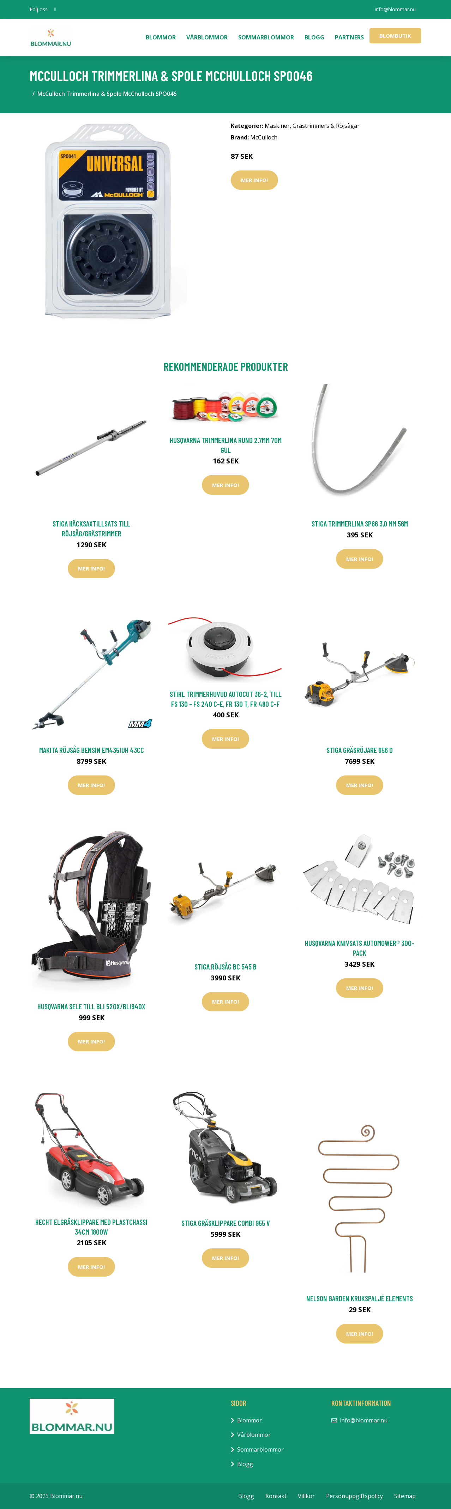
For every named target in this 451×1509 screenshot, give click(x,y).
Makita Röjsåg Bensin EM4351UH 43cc (91, 750)
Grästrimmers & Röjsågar (326, 126)
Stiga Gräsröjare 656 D (359, 750)
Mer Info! (254, 179)
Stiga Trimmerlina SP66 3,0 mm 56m (360, 523)
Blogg (314, 37)
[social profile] (55, 9)
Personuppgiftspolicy (354, 1496)
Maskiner (277, 126)
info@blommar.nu (395, 9)
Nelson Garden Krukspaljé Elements (359, 1298)
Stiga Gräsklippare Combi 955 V (225, 1222)
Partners (349, 37)
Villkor (306, 1496)
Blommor (161, 37)
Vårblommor (207, 37)
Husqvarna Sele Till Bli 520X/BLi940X (91, 1006)
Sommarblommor (266, 37)
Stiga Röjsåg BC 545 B (225, 966)
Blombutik (395, 35)
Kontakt (276, 1496)
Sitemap (405, 1496)
